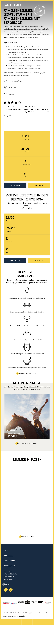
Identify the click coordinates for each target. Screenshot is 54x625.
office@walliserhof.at (10, 574)
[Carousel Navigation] (27, 125)
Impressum (35, 613)
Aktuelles (8, 556)
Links (6, 550)
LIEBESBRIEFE (9, 561)
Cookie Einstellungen (13, 616)
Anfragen (15, 185)
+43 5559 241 (8, 571)
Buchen (39, 185)
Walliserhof (9, 566)
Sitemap (5, 616)
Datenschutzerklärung (44, 613)
